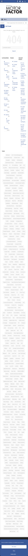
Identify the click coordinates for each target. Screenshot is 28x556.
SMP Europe (21, 467)
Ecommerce (23, 272)
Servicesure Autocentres (14, 462)
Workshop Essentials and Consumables (11, 529)
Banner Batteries (8, 190)
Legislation (11, 358)
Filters (9, 300)
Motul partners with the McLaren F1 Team (23, 91)
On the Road (6, 412)
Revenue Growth (14, 447)
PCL (12, 419)
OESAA (23, 406)
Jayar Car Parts (20, 340)
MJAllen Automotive (13, 386)
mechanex (16, 378)
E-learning (12, 272)
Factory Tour (13, 295)
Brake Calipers (18, 206)
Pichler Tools (5, 424)
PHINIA (23, 422)
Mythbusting (14, 399)
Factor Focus (7, 77)
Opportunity (17, 412)
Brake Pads (16, 208)
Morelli (12, 389)
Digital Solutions (6, 267)
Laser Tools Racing (21, 353)
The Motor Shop (7, 488)
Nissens (4, 404)
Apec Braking (6, 172)
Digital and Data (22, 264)
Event (19, 287)
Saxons (9, 457)
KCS (10, 348)
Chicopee (18, 231)
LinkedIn (11, 361)
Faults (22, 295)
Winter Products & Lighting (10, 521)
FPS (23, 302)
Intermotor (10, 335)
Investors (23, 338)
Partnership (8, 417)
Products (6, 128)
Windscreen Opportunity (8, 518)
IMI (21, 330)
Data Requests (14, 259)
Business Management (7, 218)
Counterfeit (13, 251)
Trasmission (5, 501)
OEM (19, 406)
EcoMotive (7, 274)
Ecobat (17, 272)
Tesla (13, 485)
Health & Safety (22, 315)
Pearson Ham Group (18, 419)
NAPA (24, 399)
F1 (17, 292)
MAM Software (21, 368)
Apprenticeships (21, 172)
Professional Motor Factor (15, 72)
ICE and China (10, 328)
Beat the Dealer (8, 195)
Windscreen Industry (17, 516)
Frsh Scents (7, 305)
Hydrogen (23, 323)
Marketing (23, 376)
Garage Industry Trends (12, 307)
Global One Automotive (19, 310)
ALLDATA (5, 167)
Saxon (5, 457)
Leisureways (17, 358)
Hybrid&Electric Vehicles (7, 85)
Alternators (7, 170)
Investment (18, 338)
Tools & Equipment (18, 493)
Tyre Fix (23, 501)
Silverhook (20, 465)
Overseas (16, 414)
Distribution (19, 267)
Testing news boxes (14, 89)
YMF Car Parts (12, 531)
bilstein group (8, 200)
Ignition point (13, 330)
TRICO (15, 501)
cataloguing (12, 228)
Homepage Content (12, 323)
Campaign (12, 221)
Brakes (21, 208)
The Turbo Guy (14, 488)
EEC (22, 274)
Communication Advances (11, 241)
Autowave (20, 188)
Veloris (5, 513)
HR (18, 323)
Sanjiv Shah (21, 455)
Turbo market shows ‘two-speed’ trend (23, 109)
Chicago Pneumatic (6, 231)
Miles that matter (21, 381)
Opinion (7, 114)
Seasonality (11, 460)
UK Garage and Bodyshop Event (9, 506)
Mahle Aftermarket (7, 368)
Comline (22, 236)
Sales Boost (7, 455)
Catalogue (5, 228)
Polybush (18, 424)
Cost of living (22, 249)
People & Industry (7, 422)
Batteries (21, 190)
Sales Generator (14, 455)
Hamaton (16, 315)
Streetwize (13, 475)
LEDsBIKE (6, 358)
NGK (23, 401)
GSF (3, 315)
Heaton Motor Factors (7, 317)
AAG (23, 157)
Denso (10, 264)
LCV (19, 356)
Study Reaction (7, 478)
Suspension (21, 480)
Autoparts (21, 185)
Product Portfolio (13, 427)
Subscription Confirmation (15, 83)
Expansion (13, 292)
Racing (7, 434)
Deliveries (16, 261)
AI (9, 165)
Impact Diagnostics (8, 333)
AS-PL (16, 178)
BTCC (22, 213)
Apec (22, 170)
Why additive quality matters (22, 83)
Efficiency (5, 277)
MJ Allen (6, 386)
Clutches (5, 236)
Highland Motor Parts (13, 320)
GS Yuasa (23, 312)
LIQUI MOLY (17, 361)
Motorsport (7, 396)
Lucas (7, 366)
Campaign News (19, 221)
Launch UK (14, 356)
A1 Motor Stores (17, 157)
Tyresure (11, 503)
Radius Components (13, 434)
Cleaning (23, 234)
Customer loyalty (12, 254)
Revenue (7, 447)
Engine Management (18, 279)
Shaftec (21, 462)
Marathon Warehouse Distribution (16, 373)
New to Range (6, 401)
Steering (23, 470)
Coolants (5, 249)
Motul (22, 396)
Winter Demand (21, 518)
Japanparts (13, 340)
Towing (12, 495)
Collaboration (11, 236)
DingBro (13, 267)
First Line (18, 300)
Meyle (15, 381)
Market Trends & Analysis (6, 92)
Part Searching (22, 414)
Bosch (21, 203)
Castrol (17, 226)
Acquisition (8, 160)
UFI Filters (20, 503)
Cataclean (22, 226)
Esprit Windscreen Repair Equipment (18, 282)
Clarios (23, 231)
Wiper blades (8, 523)
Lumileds (16, 366)
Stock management (21, 473)
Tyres (7, 503)
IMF (18, 330)
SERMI (6, 462)
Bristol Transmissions (8, 213)
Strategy (7, 475)
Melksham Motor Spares (8, 381)
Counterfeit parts (20, 251)
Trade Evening (12, 498)
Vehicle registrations (20, 511)
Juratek (12, 345)
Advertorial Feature (19, 162)
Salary (14, 452)
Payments (7, 419)
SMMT (16, 467)
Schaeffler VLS (21, 457)
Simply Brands (6, 467)
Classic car (5, 234)
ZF (17, 531)
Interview (23, 335)
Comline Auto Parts (11, 239)
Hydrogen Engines (7, 325)
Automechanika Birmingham (8, 183)
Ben (22, 195)
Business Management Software (19, 218)
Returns (22, 445)
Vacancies (18, 508)
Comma (18, 239)
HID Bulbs (5, 320)
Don (23, 267)
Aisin (20, 165)
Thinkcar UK (21, 488)
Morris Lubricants (18, 389)
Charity (23, 228)
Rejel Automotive (6, 440)
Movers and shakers (6, 399)
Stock (15, 473)
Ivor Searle (7, 340)
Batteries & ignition (7, 193)
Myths (20, 399)
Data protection (6, 259)
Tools (12, 493)
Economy (12, 274)
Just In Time (18, 345)
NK (20, 404)
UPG (9, 508)
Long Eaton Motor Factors (9, 363)
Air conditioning (15, 165)
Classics (10, 234)
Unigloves (22, 506)
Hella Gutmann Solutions (20, 317)
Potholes (23, 424)
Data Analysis (21, 256)
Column (17, 236)
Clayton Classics (17, 234)
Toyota (7, 498)
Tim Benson (7, 490)
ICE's (16, 328)
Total (24, 493)
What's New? (9, 516)
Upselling (13, 508)
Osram (23, 412)
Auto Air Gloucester (6, 180)
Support (11, 480)
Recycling (14, 437)
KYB (9, 353)
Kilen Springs (9, 350)
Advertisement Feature (9, 162)
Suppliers (6, 480)
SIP (12, 467)
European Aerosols (7, 287)
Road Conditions (22, 450)
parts (13, 417)
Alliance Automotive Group (13, 167)
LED (23, 356)
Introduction (5, 338)
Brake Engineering (8, 208)
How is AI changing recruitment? (24, 135)
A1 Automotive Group (8, 157)
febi (10, 297)
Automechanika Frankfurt (20, 183)
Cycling (12, 256)
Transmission (20, 498)
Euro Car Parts (18, 284)
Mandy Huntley (6, 371)
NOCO (24, 404)
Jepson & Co (13, 343)
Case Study (11, 226)
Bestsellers (11, 198)
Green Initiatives (16, 312)
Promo (5, 432)
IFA (19, 328)
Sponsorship (17, 470)
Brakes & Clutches (9, 211)
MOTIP (19, 391)
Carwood (5, 226)
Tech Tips (13, 483)
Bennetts (5, 198)
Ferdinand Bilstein (16, 297)
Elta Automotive (22, 277)
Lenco (23, 358)
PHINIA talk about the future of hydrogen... (23, 118)
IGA (23, 328)
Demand (4, 264)
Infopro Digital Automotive (18, 333)
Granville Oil (9, 312)
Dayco (6, 261)
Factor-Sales (7, 295)
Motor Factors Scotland (10, 394)
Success (13, 478)
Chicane (13, 231)
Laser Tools (14, 353)
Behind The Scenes (16, 195)
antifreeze (17, 170)
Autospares (8, 188)
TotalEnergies (6, 495)
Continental (21, 246)
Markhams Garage (9, 378)
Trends (10, 501)
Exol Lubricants (6, 292)
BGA (23, 198)
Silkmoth (14, 465)
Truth (19, 501)
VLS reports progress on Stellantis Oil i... (23, 66)
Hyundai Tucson (21, 325)
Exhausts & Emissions (15, 289)
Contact (15, 61)
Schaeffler (15, 457)
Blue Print (14, 200)
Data (16, 256)
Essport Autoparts (10, 284)
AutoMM (6, 185)
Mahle (21, 366)
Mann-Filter (13, 371)
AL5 (24, 165)
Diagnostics (15, 264)
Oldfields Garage (22, 409)
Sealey (6, 460)
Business (13, 216)
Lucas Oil (11, 366)
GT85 (7, 315)
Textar (21, 485)
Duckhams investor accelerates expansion (23, 101)
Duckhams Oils (5, 272)
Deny (14, 551)
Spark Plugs (11, 470)
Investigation (11, 338)
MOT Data (9, 391)
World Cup (22, 529)
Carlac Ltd (21, 223)
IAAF (5, 328)
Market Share (5, 376)
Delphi (21, 261)
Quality (23, 432)
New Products (6, 98)
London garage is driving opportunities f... (24, 143)
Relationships (14, 440)
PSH (15, 432)
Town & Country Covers (20, 495)
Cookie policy (13, 554)
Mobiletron (21, 386)
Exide (21, 289)
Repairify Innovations (7, 442)
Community (20, 241)
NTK (16, 406)
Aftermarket (5, 165)
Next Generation (18, 401)
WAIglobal (17, 513)
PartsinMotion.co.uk (19, 417)
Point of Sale (12, 424)
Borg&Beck (8, 203)
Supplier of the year (20, 478)
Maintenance (14, 368)
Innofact (4, 335)
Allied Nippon (22, 167)
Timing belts (14, 490)
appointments (13, 172)
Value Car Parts (7, 511)
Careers (15, 223)
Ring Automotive (6, 450)
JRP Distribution (6, 345)
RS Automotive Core (7, 452)
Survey (16, 480)
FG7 (22, 297)
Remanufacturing (21, 440)
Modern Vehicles (6, 389)
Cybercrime (6, 256)
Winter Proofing (19, 521)
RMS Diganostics (14, 450)
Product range (5, 429)
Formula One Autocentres (8, 302)
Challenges (18, 228)
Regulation (20, 437)
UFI (15, 503)
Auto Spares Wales (15, 180)
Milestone (7, 384)
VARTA (13, 511)
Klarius (15, 350)
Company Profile (18, 244)
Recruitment (8, 437)
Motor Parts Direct (19, 394)
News (6, 110)
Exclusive (7, 289)
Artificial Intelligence (9, 178)
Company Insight (10, 244)
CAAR (7, 221)
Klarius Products (21, 350)
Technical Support (20, 483)
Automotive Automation (14, 185)
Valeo (23, 508)
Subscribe (14, 78)
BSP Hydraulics (16, 213)
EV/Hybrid (14, 287)
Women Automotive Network (9, 526)
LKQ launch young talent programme (23, 127)
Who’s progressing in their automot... (23, 76)
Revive (20, 447)
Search (14, 51)
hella (13, 317)
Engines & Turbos (6, 282)
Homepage (5, 323)
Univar (5, 508)
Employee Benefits (9, 279)
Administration (19, 160)
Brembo (20, 211)
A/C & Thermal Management (17, 155)
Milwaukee (12, 384)
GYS (11, 315)
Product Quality (21, 427)
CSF (6, 254)
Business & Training (6, 63)
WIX (21, 523)
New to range (6, 105)
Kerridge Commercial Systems (18, 348)
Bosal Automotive (15, 203)
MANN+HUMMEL (21, 371)
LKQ (22, 361)
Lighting (6, 361)
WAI (12, 513)
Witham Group (15, 523)
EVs (23, 287)
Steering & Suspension (8, 473)
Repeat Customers (21, 442)
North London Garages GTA (8, 406)
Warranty (22, 513)
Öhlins (4, 409)
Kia (4, 350)
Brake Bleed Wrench (10, 206)
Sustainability (7, 483)
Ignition (7, 330)
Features (6, 70)
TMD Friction (20, 490)
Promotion (10, 432)
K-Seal (23, 345)
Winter (15, 518)
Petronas (13, 422)
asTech (20, 178)
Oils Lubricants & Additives (12, 409)
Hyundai (14, 325)
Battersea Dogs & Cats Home (18, 193)
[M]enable (8, 155)
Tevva (17, 485)
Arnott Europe (19, 175)
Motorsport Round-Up (15, 396)
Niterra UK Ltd (14, 404)
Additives (13, 160)
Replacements (6, 445)
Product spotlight (13, 429)
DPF (5, 269)
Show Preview (8, 465)
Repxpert (17, 445)
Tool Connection (6, 493)
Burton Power (6, 216)
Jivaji (18, 343)
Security (16, 460)
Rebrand (20, 434)
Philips (18, 422)
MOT (24, 389)
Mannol (7, 373)
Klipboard (4, 353)
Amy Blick (12, 170)
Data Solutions (21, 259)
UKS (18, 506)
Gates (19, 307)
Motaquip (14, 391)
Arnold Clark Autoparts (10, 175)
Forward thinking (18, 302)
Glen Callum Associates (9, 310)
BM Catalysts (20, 200)
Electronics (15, 277)
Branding (15, 211)
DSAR (22, 269)
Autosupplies (14, 188)
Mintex (17, 384)
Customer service (20, 254)
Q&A (19, 432)
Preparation (6, 427)
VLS (9, 513)
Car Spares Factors (8, 223)
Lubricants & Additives (20, 363)
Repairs (14, 442)
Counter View (8, 121)
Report (12, 445)
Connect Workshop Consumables (11, 246)
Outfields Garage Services (7, 414)
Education (17, 274)
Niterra (9, 404)
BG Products (17, 198)
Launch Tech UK (7, 356)
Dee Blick (11, 261)
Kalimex (5, 348)
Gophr (4, 312)
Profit (24, 429)
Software (5, 470)
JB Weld (7, 343)
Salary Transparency (20, 452)
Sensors (21, 460)
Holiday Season (21, 320)
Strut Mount (19, 475)
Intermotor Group (17, 335)
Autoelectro (23, 180)
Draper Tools (16, 269)
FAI (18, 295)
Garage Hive (20, 305)
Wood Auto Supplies (20, 526)
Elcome (10, 277)
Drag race (10, 269)
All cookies (14, 546)
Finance (13, 300)
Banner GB (15, 190)
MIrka (22, 384)
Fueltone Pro (14, 305)
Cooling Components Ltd (13, 249)
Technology (8, 485)
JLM (21, 343)
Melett (21, 378)
